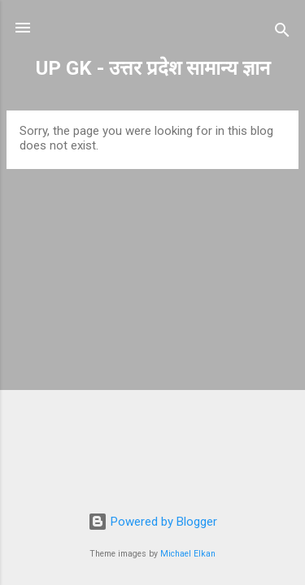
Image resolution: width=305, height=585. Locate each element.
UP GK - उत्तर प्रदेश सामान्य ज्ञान (153, 68)
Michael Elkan (188, 553)
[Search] (282, 33)
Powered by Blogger (152, 521)
